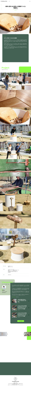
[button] (24, 334)
